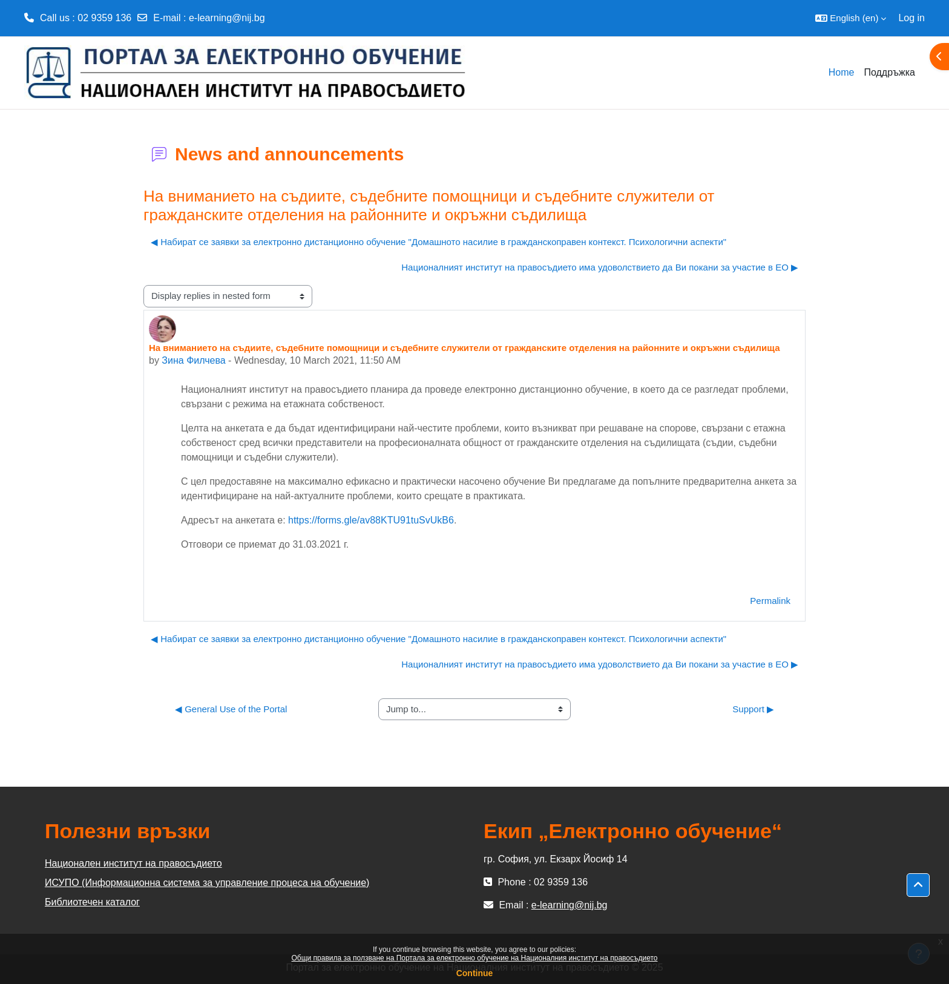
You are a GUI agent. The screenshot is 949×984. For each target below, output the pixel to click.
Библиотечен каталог (92, 902)
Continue (474, 973)
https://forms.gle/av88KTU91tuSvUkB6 (371, 520)
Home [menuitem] (842, 72)
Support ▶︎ (753, 709)
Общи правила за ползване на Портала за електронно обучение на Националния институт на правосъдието (475, 958)
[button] (850, 18)
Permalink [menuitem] (770, 600)
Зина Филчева (193, 360)
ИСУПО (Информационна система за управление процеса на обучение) (207, 882)
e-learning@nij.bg (227, 18)
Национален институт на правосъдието (133, 863)
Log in (911, 18)
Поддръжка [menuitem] (889, 72)
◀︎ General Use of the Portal (231, 709)
